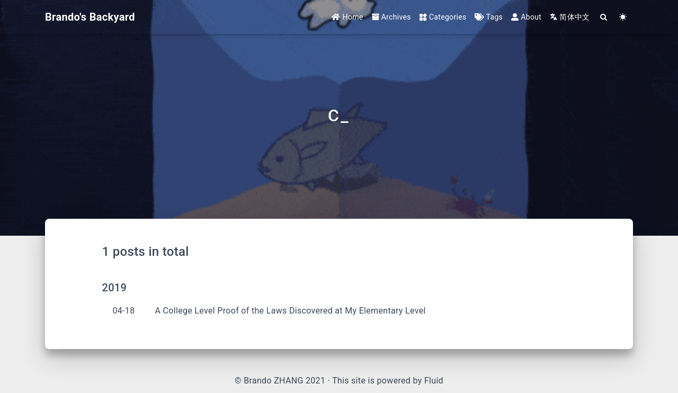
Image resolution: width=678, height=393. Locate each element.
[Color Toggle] (623, 17)
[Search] (604, 17)
